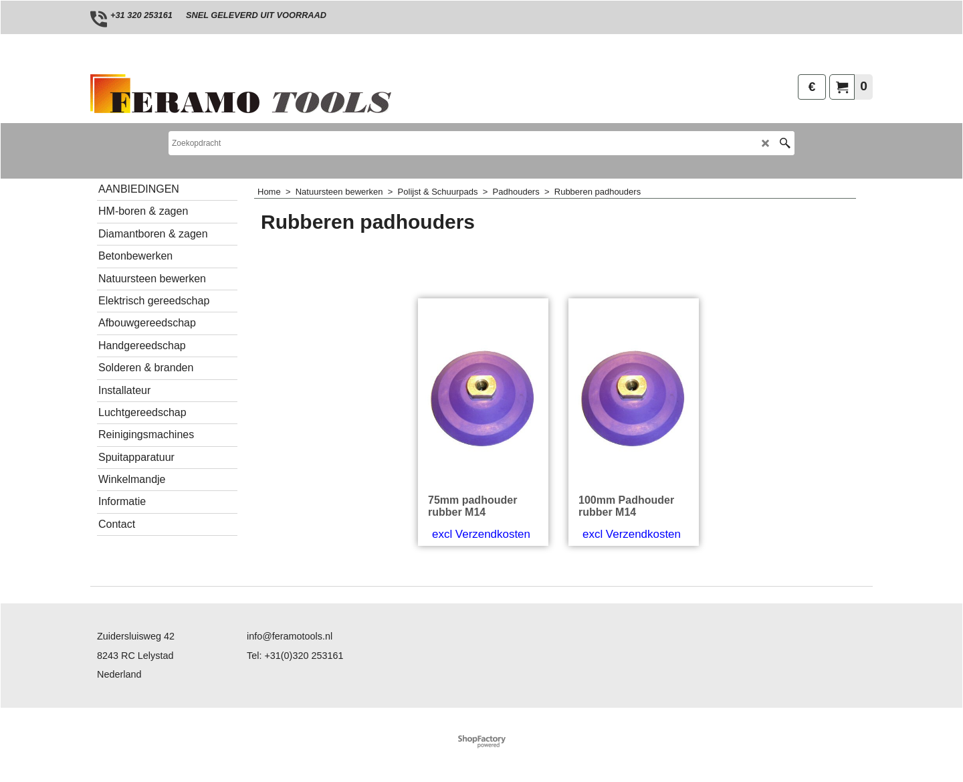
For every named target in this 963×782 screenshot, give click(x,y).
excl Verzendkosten (481, 534)
